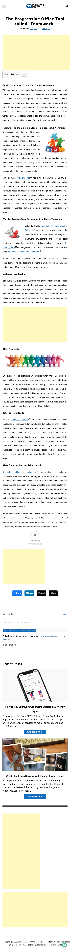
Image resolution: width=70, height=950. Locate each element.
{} (32, 630)
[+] (34, 630)
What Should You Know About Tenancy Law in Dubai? (35, 775)
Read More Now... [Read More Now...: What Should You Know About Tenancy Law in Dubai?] (35, 796)
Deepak (33, 29)
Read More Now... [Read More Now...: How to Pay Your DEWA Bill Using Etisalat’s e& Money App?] (35, 732)
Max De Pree (24, 178)
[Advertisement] (36, 52)
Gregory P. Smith (20, 420)
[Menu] (4, 6)
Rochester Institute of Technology (20, 472)
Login (65, 614)
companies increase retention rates (24, 252)
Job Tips (46, 29)
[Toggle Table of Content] (22, 75)
